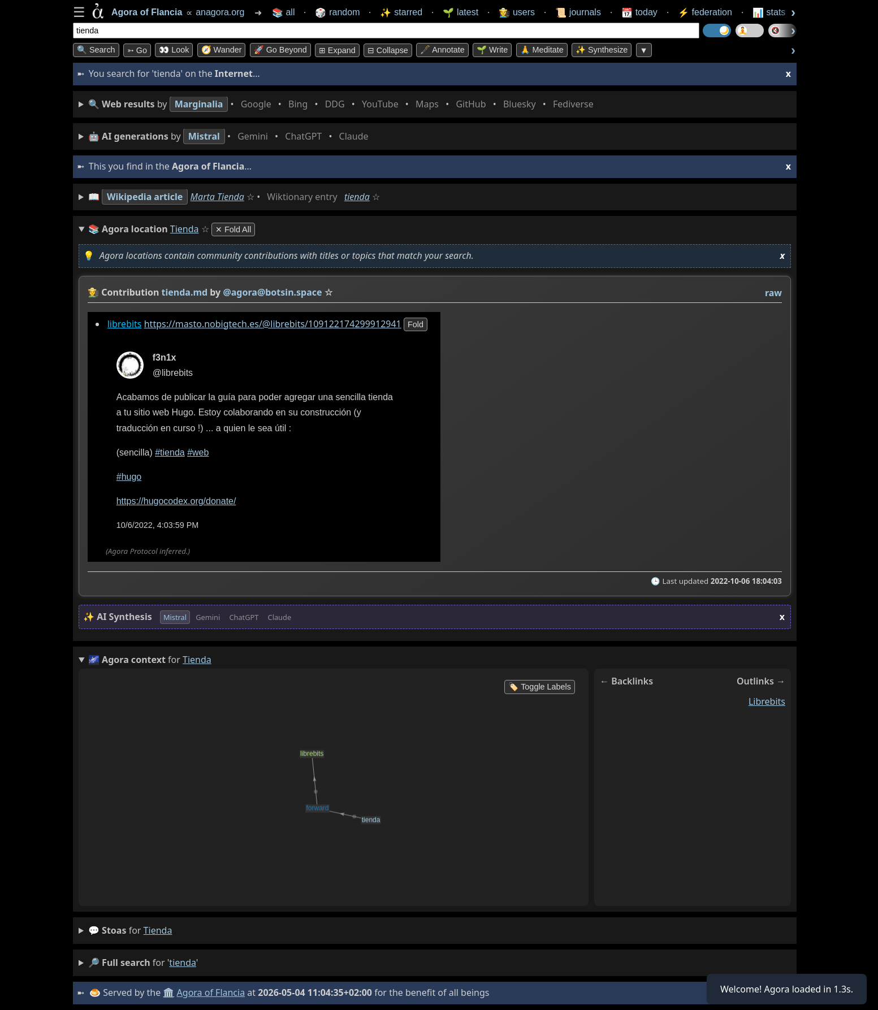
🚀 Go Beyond (280, 49)
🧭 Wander (221, 49)
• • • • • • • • (343, 104)
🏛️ (168, 992)
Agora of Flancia (211, 992)
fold (415, 324)
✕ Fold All (233, 229)
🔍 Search (96, 49)
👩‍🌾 (93, 292)
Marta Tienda (217, 196)
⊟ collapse (387, 50)
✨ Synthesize (602, 49)
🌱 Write (492, 49)
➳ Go (137, 50)
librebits (124, 324)
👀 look (174, 49)
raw (773, 293)
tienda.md (185, 292)
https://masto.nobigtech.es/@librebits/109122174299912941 (272, 324)
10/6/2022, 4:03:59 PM (157, 525)
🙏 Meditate (542, 49)
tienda (357, 196)
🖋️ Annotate (442, 49)
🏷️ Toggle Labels (539, 686)
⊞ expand (337, 50)
